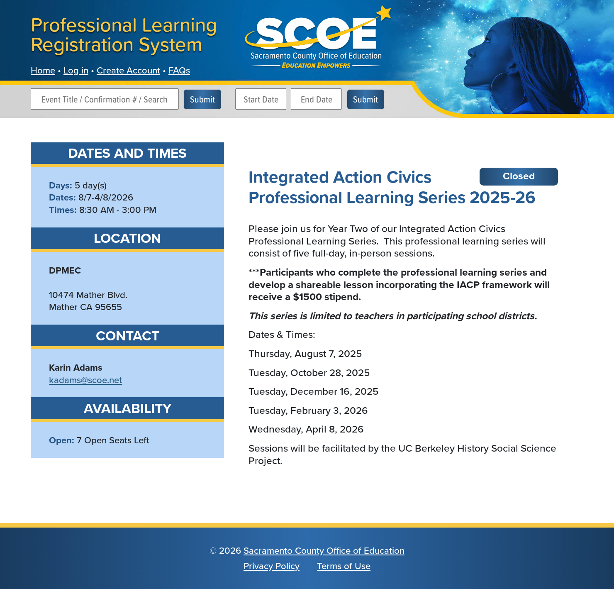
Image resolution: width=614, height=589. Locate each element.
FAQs (179, 70)
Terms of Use (343, 566)
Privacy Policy (272, 566)
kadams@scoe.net (85, 380)
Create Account (128, 70)
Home (43, 70)
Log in (75, 70)
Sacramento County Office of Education (324, 550)
